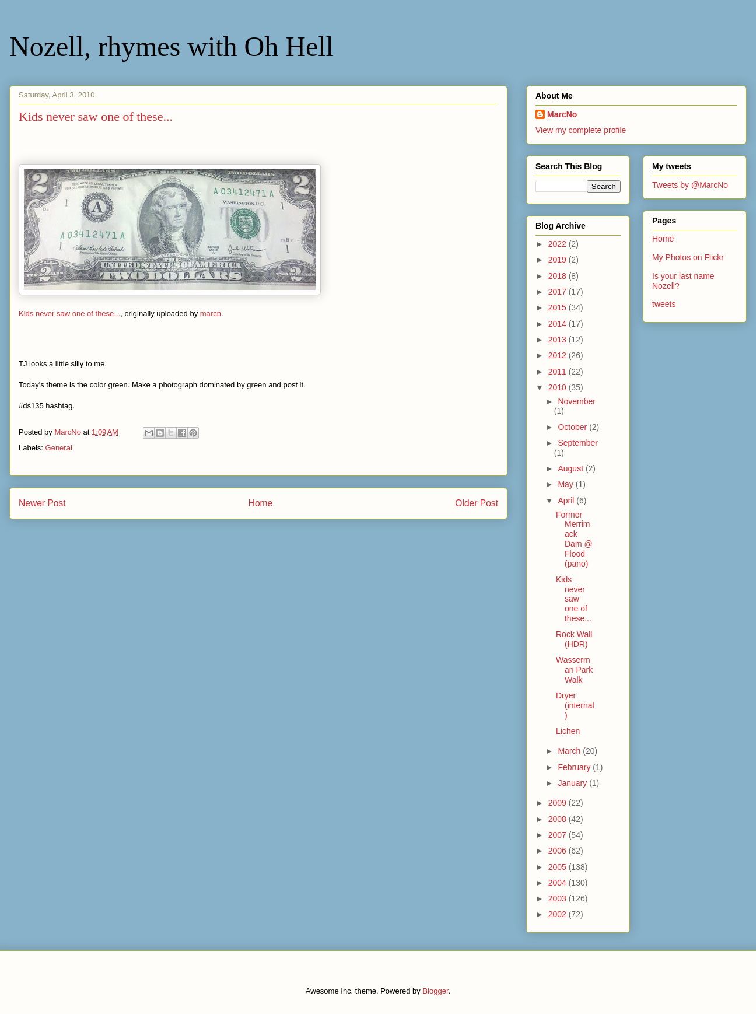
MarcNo (562, 114)
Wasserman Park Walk (574, 669)
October (573, 427)
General (59, 447)
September (577, 442)
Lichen (568, 731)
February (575, 767)
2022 (558, 244)
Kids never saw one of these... (69, 313)
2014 (558, 323)
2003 (558, 898)
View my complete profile (581, 130)
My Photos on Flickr (688, 257)
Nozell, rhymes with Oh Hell (171, 46)
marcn (210, 313)
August (571, 468)
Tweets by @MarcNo (690, 185)
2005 (558, 867)
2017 (558, 291)
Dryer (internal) (575, 705)
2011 (558, 371)
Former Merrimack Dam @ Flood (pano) (574, 539)
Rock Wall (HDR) (574, 639)
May (566, 484)
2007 (558, 835)
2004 (558, 882)
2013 (558, 339)
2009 (558, 802)
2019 (558, 259)
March (570, 751)
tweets (664, 304)
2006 (558, 850)
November (577, 401)
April (567, 500)
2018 (558, 276)
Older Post (476, 503)
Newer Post (42, 503)
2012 (558, 355)
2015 (558, 307)
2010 (558, 387)
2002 (558, 914)
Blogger (435, 991)
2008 (558, 819)
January (573, 783)
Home (261, 503)
